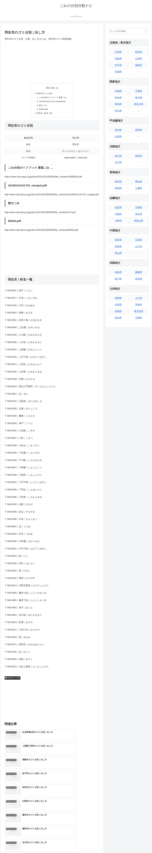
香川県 (118, 279)
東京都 (138, 97)
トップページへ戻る (121, 845)
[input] (128, 31)
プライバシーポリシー (141, 845)
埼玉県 (118, 110)
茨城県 (118, 91)
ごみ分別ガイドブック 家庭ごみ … (54, 98)
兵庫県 (138, 207)
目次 (48, 88)
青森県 (118, 58)
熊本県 (118, 318)
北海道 (118, 52)
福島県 (138, 65)
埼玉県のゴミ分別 (12, 679)
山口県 (138, 246)
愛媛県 (138, 272)
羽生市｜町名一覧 (44, 114)
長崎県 (118, 311)
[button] (146, 31)
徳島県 (118, 272)
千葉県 (138, 91)
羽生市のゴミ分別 (44, 93)
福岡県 (118, 298)
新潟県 (118, 130)
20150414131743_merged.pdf (52, 102)
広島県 (138, 240)
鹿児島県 (138, 311)
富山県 (118, 156)
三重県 (138, 188)
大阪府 (118, 220)
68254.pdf (42, 110)
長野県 (138, 130)
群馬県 (118, 104)
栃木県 (118, 97)
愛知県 (138, 181)
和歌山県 (138, 220)
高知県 (138, 279)
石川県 (118, 162)
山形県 (138, 58)
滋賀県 (118, 207)
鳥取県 (118, 240)
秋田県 (138, 52)
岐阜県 (118, 181)
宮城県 (118, 71)
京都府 (118, 214)
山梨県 (118, 136)
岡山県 (118, 253)
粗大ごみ (42, 106)
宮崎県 (138, 304)
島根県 (118, 246)
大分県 (138, 298)
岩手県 (118, 65)
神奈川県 (138, 104)
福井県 (138, 156)
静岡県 (118, 188)
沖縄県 (138, 318)
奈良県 (138, 214)
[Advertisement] (52, 62)
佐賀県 (118, 304)
